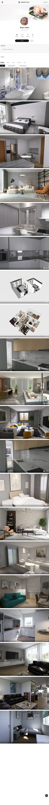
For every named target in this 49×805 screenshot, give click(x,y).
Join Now (45, 2)
